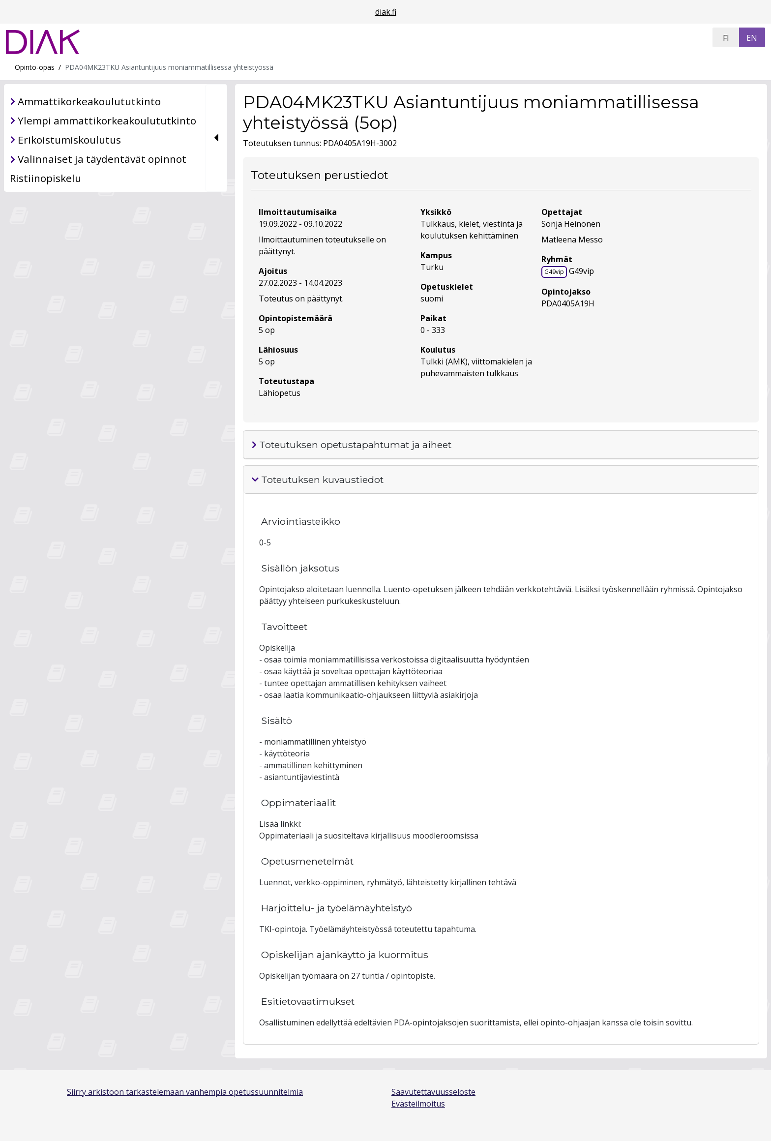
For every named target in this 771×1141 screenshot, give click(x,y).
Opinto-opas (35, 67)
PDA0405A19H (567, 303)
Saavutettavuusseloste (433, 1091)
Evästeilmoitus (418, 1103)
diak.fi (385, 11)
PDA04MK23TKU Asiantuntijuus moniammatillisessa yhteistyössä (169, 67)
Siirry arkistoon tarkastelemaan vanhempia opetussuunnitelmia (185, 1091)
